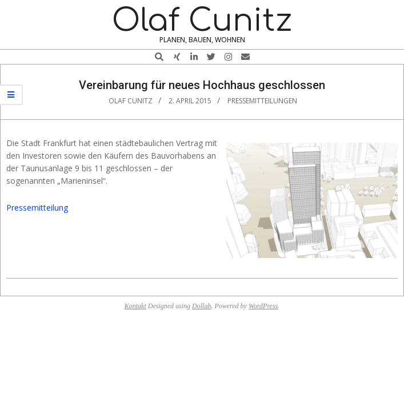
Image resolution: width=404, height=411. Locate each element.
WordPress (263, 306)
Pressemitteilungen (262, 101)
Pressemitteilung (37, 207)
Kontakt (135, 306)
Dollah (201, 306)
